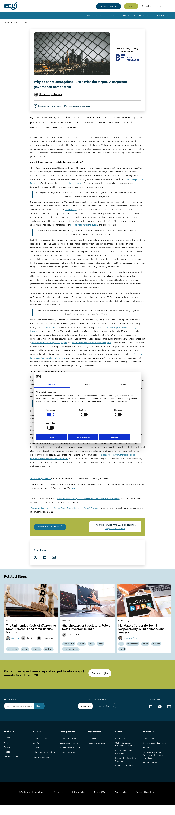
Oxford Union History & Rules (30, 802)
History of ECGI (149, 747)
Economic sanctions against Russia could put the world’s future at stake (88, 502)
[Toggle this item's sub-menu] (101, 16)
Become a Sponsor (105, 714)
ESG (121, 650)
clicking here (76, 491)
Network (126, 16)
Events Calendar (122, 747)
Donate (131, 6)
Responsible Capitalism (115, 532)
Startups (25, 655)
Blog (6, 751)
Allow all (122, 431)
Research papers (39, 747)
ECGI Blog (27, 22)
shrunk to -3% (71, 212)
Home (6, 22)
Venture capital (13, 655)
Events (142, 16)
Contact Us (58, 802)
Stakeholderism (133, 650)
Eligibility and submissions (43, 761)
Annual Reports (150, 771)
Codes (7, 747)
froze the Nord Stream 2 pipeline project (49, 345)
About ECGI (160, 16)
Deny (53, 431)
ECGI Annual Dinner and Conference (125, 760)
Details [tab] (88, 391)
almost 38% (50, 330)
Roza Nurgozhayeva (51, 95)
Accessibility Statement (147, 802)
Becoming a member (69, 751)
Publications (92, 16)
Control (101, 650)
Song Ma (16, 644)
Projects (110, 16)
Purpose (145, 650)
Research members (96, 751)
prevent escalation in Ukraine (70, 185)
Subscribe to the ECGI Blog (50, 531)
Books (7, 756)
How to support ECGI (69, 747)
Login (158, 6)
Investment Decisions (71, 655)
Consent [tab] (51, 391)
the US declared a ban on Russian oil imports (91, 345)
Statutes (146, 756)
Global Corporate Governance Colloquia (125, 753)
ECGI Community (67, 761)
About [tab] (123, 391)
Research (36, 740)
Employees (37, 655)
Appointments (94, 740)
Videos (7, 761)
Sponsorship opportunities (71, 756)
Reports (35, 751)
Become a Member (108, 6)
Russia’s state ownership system (84, 227)
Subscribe (146, 6)
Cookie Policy (122, 802)
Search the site (10, 708)
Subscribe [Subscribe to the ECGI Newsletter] (100, 680)
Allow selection (87, 431)
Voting (92, 650)
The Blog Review (11, 766)
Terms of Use (100, 802)
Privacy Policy (78, 802)
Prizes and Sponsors (41, 766)
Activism (82, 650)
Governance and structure (154, 751)
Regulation (49, 655)
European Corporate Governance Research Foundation (153, 764)
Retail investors (69, 650)
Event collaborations (124, 774)
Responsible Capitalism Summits (125, 768)
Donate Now (84, 714)
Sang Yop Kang (130, 644)
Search (167, 6)
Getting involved (67, 740)
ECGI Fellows (93, 747)
